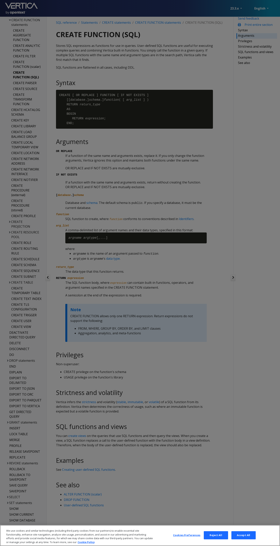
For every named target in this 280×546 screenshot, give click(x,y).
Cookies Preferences (186, 541)
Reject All (216, 541)
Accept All (243, 541)
